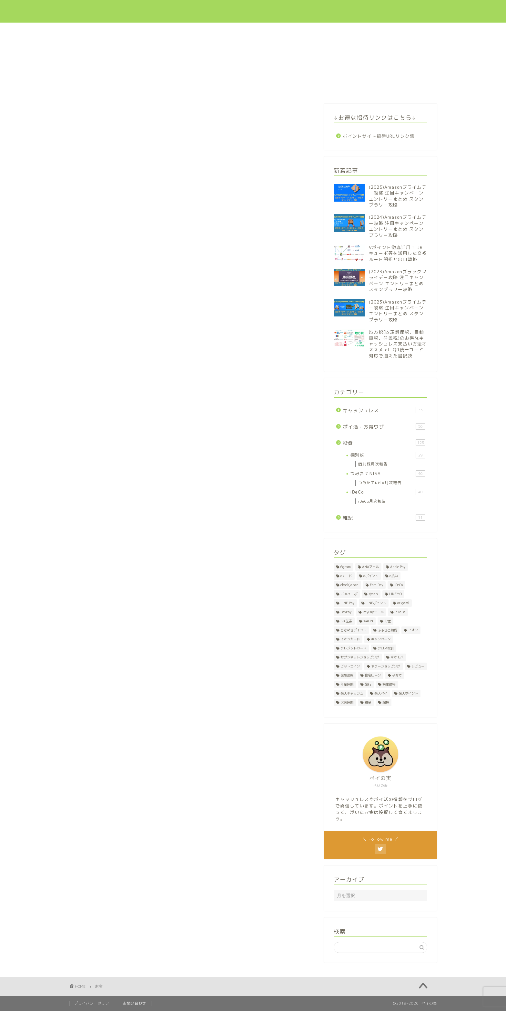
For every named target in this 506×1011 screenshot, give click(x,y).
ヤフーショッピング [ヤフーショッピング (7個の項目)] (385, 666)
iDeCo (387, 492)
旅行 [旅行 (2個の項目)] (368, 684)
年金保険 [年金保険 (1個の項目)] (346, 684)
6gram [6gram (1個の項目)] (345, 567)
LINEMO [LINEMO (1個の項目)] (395, 594)
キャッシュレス (239, 10)
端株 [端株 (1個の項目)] (385, 702)
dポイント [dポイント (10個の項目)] (370, 576)
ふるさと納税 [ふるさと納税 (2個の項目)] (387, 630)
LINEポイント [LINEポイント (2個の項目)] (376, 603)
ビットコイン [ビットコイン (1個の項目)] (350, 666)
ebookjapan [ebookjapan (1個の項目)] (349, 585)
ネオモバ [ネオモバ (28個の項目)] (396, 657)
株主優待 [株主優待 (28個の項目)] (388, 684)
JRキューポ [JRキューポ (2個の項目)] (348, 594)
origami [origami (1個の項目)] (403, 603)
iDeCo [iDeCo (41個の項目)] (398, 585)
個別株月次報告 (373, 464)
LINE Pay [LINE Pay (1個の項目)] (347, 603)
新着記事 (199, 10)
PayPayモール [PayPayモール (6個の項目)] (373, 612)
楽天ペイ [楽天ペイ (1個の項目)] (380, 693)
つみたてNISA (387, 473)
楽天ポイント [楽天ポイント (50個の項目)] (408, 693)
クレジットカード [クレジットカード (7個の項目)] (353, 648)
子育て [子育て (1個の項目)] (397, 675)
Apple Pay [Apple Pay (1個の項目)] (397, 567)
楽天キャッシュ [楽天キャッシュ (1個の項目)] (351, 693)
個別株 (387, 455)
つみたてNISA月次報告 (379, 482)
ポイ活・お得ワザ (286, 10)
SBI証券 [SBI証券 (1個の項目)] (346, 621)
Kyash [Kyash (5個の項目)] (373, 594)
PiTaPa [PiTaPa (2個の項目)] (400, 612)
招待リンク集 (356, 10)
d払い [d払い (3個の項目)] (394, 576)
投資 (323, 10)
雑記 (384, 517)
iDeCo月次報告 (372, 501)
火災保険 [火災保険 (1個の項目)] (346, 702)
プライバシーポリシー (93, 1003)
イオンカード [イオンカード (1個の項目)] (350, 639)
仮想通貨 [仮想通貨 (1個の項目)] (346, 675)
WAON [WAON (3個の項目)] (368, 621)
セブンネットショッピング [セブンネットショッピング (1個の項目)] (359, 657)
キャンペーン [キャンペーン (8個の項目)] (380, 639)
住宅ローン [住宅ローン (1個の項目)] (373, 675)
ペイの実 (85, 11)
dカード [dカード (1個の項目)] (346, 576)
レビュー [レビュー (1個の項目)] (417, 666)
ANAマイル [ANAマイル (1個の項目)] (370, 567)
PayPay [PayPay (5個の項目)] (345, 612)
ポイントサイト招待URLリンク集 (379, 136)
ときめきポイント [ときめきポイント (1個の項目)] (353, 630)
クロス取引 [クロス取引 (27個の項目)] (386, 648)
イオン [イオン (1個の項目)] (413, 630)
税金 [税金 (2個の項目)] (368, 702)
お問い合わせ (397, 10)
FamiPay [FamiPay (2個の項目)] (376, 585)
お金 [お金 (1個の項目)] (387, 621)
